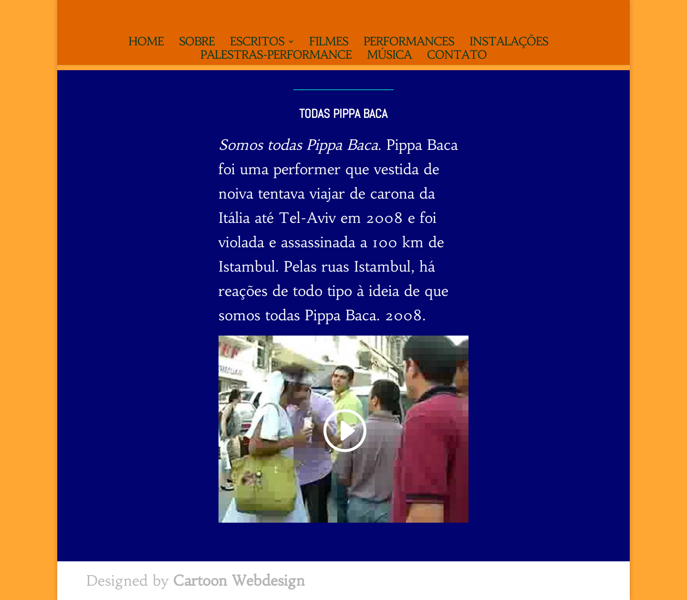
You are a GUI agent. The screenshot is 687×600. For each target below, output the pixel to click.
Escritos (257, 43)
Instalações (508, 43)
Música (389, 57)
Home (146, 43)
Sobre (197, 43)
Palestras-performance (276, 57)
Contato (457, 57)
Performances (409, 43)
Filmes (328, 43)
